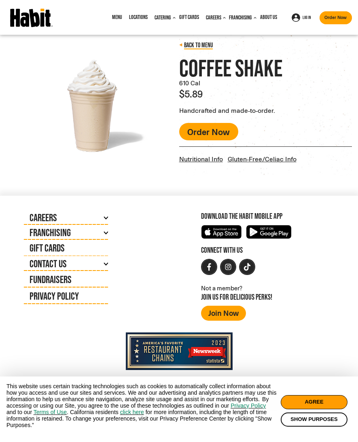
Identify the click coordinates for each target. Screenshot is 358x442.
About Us (268, 17)
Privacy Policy (54, 296)
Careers (213, 17)
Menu (117, 17)
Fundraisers (51, 279)
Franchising (240, 17)
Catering (163, 17)
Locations (138, 17)
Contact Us (48, 263)
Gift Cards (189, 17)
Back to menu (198, 45)
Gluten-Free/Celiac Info (262, 159)
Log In (301, 17)
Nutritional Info (201, 159)
